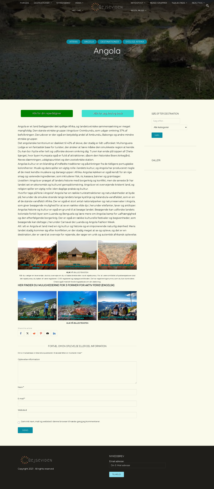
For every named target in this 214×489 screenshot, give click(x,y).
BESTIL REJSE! (137, 10)
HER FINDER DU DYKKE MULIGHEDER (81, 317)
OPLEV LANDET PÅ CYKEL (41, 317)
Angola (89, 41)
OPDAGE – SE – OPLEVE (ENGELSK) (37, 266)
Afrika (73, 41)
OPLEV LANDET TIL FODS (122, 317)
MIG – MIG (76, 10)
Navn (21, 387)
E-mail (21, 398)
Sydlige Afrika (135, 41)
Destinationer (109, 41)
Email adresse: (137, 464)
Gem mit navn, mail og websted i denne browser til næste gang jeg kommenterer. (60, 421)
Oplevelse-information (29, 359)
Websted (22, 410)
